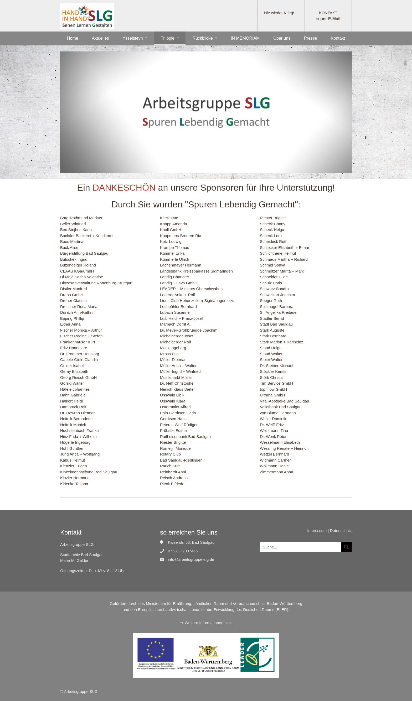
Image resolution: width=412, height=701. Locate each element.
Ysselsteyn (133, 38)
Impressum (317, 530)
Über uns (281, 38)
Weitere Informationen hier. (208, 622)
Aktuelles (100, 38)
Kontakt (338, 38)
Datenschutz (341, 530)
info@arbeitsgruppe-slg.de (191, 559)
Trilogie (168, 38)
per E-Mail (330, 19)
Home (72, 38)
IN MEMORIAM (245, 38)
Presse (310, 38)
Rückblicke (203, 38)
